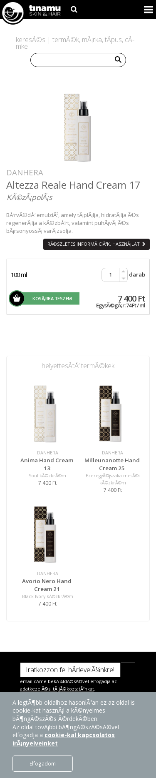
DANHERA (24, 172)
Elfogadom (43, 763)
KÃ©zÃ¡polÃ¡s (29, 197)
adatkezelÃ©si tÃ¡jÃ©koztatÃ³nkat (57, 689)
